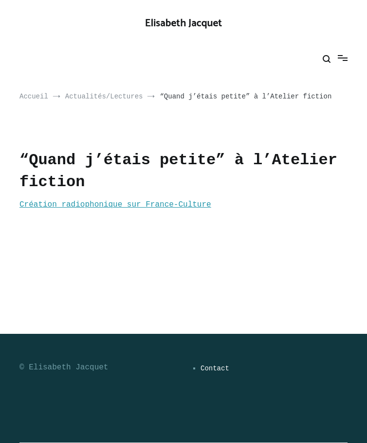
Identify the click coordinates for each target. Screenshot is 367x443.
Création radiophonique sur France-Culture (115, 204)
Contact (215, 368)
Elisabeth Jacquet (183, 23)
